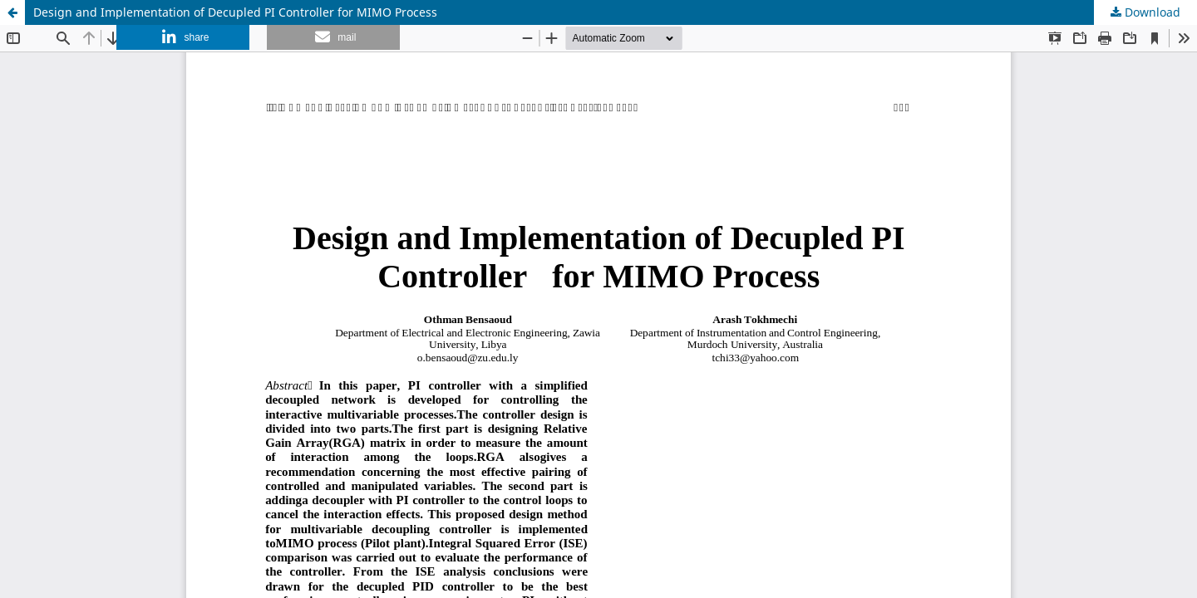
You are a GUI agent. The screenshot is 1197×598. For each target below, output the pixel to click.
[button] (182, 37)
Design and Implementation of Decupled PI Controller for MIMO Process (235, 12)
